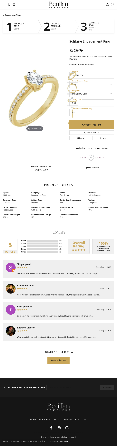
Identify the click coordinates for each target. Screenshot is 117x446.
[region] (35, 100)
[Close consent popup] (55, 441)
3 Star (23, 246)
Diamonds (44, 419)
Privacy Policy (48, 432)
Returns (103, 138)
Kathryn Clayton (26, 327)
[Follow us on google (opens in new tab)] (67, 428)
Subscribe (107, 387)
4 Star (23, 243)
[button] (107, 5)
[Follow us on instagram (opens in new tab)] (59, 428)
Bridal (33, 419)
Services (68, 419)
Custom (57, 419)
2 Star (23, 249)
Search (16, 29)
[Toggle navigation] (3, 5)
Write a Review (58, 360)
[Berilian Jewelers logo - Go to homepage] (58, 4)
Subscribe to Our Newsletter (24, 387)
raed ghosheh (24, 306)
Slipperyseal (24, 264)
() (60, 240)
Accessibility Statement (75, 432)
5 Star (23, 240)
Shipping (80, 138)
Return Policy (38, 432)
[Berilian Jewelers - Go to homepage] (58, 406)
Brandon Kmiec (25, 285)
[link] (9, 5)
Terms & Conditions (60, 432)
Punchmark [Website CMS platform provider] (63, 441)
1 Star (23, 252)
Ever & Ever (64, 195)
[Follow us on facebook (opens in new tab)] (51, 428)
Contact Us (81, 419)
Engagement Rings (13, 15)
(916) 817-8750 (41, 169)
